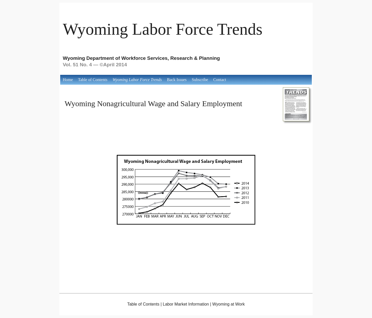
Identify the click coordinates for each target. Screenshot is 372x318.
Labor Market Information (186, 304)
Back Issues (177, 79)
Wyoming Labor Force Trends (162, 29)
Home (68, 79)
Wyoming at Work (228, 304)
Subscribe (200, 79)
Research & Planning (195, 58)
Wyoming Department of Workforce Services (115, 58)
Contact (219, 79)
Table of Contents (92, 79)
